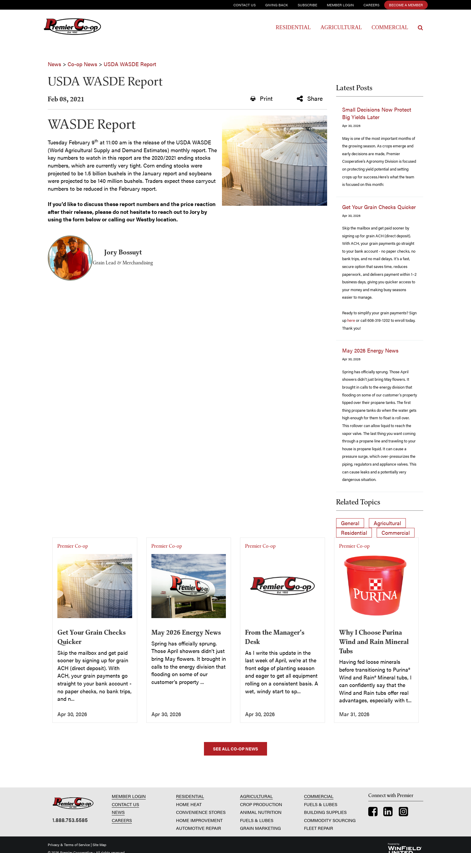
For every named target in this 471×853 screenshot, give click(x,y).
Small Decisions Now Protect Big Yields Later (376, 113)
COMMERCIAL (318, 796)
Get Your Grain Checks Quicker (379, 207)
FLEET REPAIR (318, 828)
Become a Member (406, 5)
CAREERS (122, 820)
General (350, 523)
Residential (293, 27)
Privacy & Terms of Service (69, 844)
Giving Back (276, 5)
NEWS (118, 812)
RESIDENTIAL (190, 796)
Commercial (390, 27)
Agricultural (341, 27)
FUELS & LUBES (256, 820)
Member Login (340, 5)
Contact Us (244, 5)
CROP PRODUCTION (261, 804)
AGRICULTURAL (256, 796)
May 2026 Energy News (370, 350)
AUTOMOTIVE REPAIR (198, 828)
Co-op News (82, 64)
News (54, 64)
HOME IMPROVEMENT (199, 820)
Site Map (99, 844)
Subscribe (307, 5)
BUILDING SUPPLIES (325, 812)
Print (261, 98)
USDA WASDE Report (130, 64)
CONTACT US (125, 804)
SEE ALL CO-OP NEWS (235, 749)
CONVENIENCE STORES (201, 812)
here (351, 320)
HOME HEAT (189, 804)
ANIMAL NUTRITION (260, 812)
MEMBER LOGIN (129, 796)
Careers (371, 5)
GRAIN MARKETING (260, 828)
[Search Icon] (420, 28)
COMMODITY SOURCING (330, 820)
